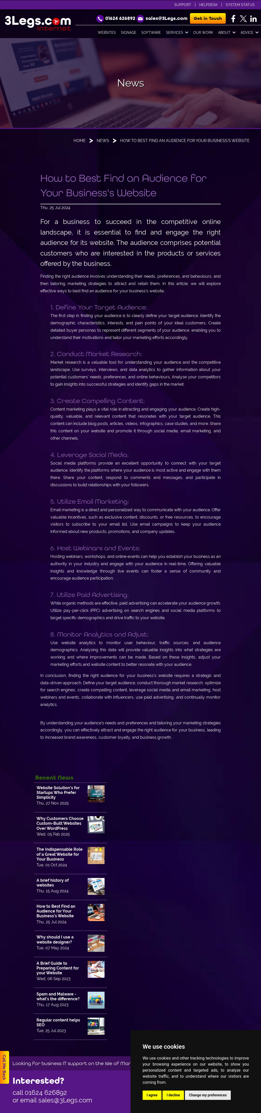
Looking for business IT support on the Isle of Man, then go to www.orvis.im (102, 1063)
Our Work (203, 33)
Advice (249, 33)
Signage (128, 33)
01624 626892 (46, 1092)
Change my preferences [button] (207, 1095)
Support (182, 5)
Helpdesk (208, 5)
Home (80, 140)
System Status (240, 5)
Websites (107, 33)
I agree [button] (152, 1095)
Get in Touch (208, 18)
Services (177, 33)
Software (151, 33)
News (103, 140)
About (227, 33)
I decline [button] (173, 1095)
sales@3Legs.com (65, 1100)
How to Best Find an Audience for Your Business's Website (185, 140)
